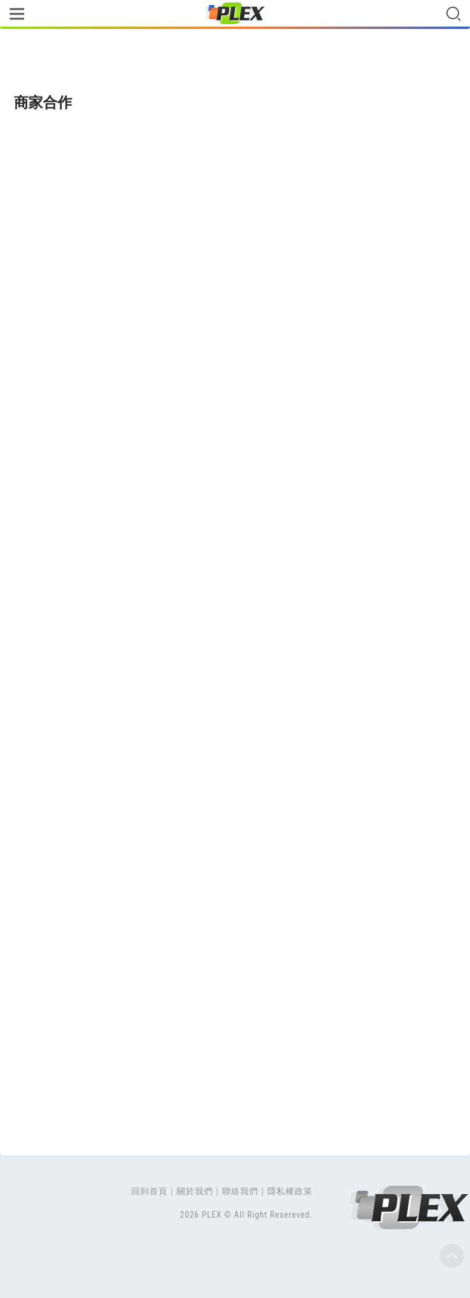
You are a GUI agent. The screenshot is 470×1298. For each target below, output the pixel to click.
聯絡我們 (240, 1191)
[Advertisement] (234, 61)
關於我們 (195, 1191)
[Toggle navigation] (16, 15)
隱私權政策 (290, 1191)
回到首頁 (149, 1191)
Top (452, 1256)
